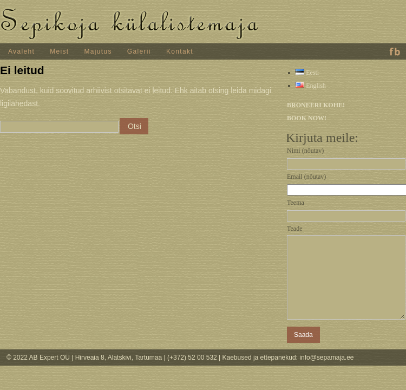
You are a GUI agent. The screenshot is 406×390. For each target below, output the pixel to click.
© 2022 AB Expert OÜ (38, 357)
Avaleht (21, 51)
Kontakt (179, 51)
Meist (59, 51)
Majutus (98, 51)
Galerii (139, 51)
